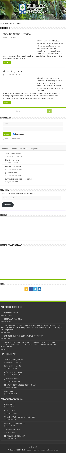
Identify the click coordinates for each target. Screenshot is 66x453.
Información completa (13, 166)
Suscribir (7, 205)
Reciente (5, 149)
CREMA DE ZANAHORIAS (14, 423)
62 (16, 394)
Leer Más (7, 63)
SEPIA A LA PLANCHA (13, 319)
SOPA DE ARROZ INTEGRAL (17, 34)
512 (21, 156)
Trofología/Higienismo (13, 154)
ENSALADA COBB (11, 313)
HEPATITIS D (9, 411)
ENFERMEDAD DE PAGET (14, 436)
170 (19, 75)
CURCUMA (8, 391)
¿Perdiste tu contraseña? (11, 139)
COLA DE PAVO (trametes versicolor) (19, 417)
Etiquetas (34, 149)
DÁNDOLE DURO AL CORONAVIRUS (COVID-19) (23, 336)
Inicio (2, 23)
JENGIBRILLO (9, 404)
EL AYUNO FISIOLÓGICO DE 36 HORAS (18, 179)
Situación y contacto (14, 71)
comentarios (24, 149)
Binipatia (9, 23)
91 (17, 181)
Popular (14, 149)
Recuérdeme (18, 134)
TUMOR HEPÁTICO (12, 430)
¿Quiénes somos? (11, 173)
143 (21, 169)
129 (21, 175)
